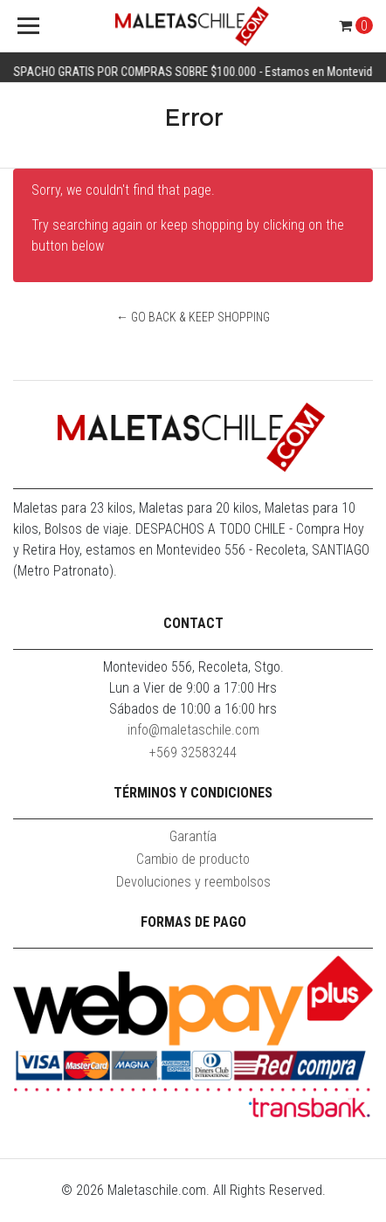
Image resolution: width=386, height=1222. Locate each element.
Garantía (193, 836)
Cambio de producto (193, 859)
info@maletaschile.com (193, 729)
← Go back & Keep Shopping (193, 317)
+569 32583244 (193, 752)
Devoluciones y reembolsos (193, 881)
